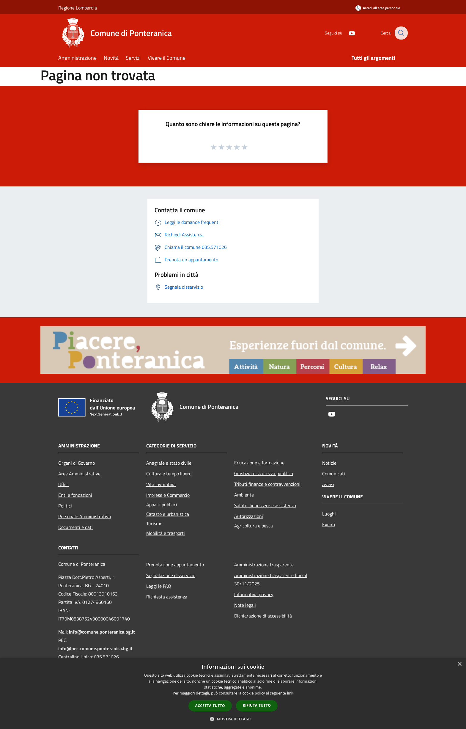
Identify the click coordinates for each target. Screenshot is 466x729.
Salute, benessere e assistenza (265, 505)
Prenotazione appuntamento (175, 564)
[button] (233, 719)
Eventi (328, 524)
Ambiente (244, 494)
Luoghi (329, 513)
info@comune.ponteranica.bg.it (102, 631)
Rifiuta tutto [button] (257, 705)
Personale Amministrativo (84, 516)
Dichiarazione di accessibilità (263, 615)
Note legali (245, 605)
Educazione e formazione (259, 462)
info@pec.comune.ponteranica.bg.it (95, 648)
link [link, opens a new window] (290, 693)
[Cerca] (400, 33)
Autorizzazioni (248, 516)
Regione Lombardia (77, 7)
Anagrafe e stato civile (168, 462)
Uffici (63, 484)
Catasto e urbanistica (167, 514)
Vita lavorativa (161, 484)
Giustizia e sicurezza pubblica (263, 473)
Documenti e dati (75, 527)
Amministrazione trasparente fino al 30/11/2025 (270, 579)
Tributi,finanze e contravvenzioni (267, 484)
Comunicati (333, 473)
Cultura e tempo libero (168, 473)
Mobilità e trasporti (165, 533)
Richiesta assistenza (166, 596)
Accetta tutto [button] (210, 705)
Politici (65, 505)
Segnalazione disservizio (170, 575)
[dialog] (233, 693)
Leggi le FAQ (158, 586)
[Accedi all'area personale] (378, 8)
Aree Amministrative (79, 473)
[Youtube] (348, 33)
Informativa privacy (253, 594)
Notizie (329, 462)
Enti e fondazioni (75, 495)
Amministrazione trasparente (264, 564)
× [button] (459, 664)
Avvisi (328, 484)
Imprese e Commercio (168, 495)
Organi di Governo (76, 462)
